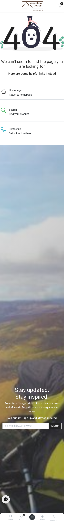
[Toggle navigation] (4, 6)
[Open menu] (32, 517)
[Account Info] (53, 516)
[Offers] (42, 516)
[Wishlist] (21, 516)
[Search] (10, 516)
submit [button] (55, 426)
